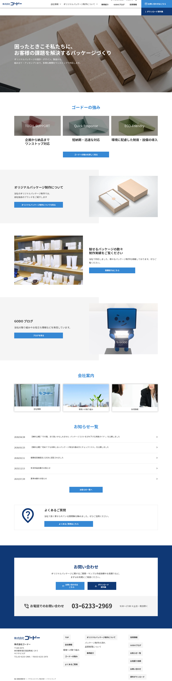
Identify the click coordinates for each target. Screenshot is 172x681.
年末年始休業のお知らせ (42, 469)
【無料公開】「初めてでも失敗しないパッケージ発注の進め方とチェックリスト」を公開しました (75, 448)
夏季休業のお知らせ (40, 479)
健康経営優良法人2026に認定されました (49, 458)
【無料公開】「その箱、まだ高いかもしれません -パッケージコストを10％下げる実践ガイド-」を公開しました (81, 437)
